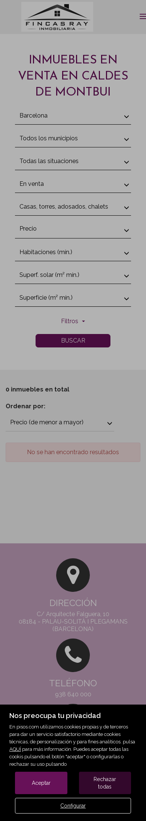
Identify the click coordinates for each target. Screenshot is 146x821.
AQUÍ (15, 749)
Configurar (73, 806)
